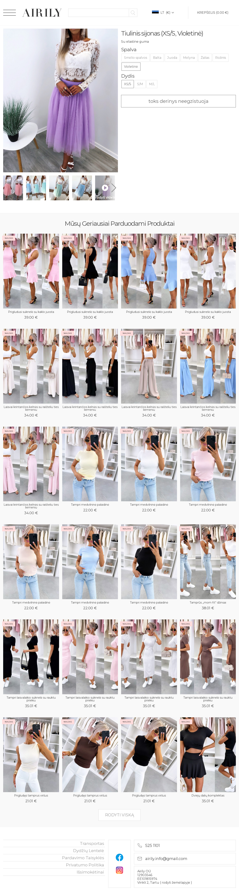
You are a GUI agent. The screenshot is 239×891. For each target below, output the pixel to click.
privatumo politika (85, 864)
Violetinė (131, 66)
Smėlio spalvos (135, 58)
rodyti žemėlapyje (176, 882)
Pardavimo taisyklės (83, 857)
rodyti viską (119, 815)
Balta (157, 58)
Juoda (172, 58)
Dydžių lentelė (88, 850)
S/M (140, 84)
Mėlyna (189, 58)
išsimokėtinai (90, 872)
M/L (152, 84)
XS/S (127, 84)
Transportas (92, 843)
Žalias (205, 58)
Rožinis (220, 58)
